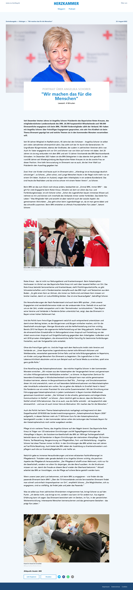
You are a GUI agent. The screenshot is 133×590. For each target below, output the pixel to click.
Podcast (72, 9)
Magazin (61, 9)
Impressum (106, 587)
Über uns (124, 3)
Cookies (124, 587)
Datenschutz (115, 587)
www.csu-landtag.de (13, 3)
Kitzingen (22, 21)
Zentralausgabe (11, 21)
